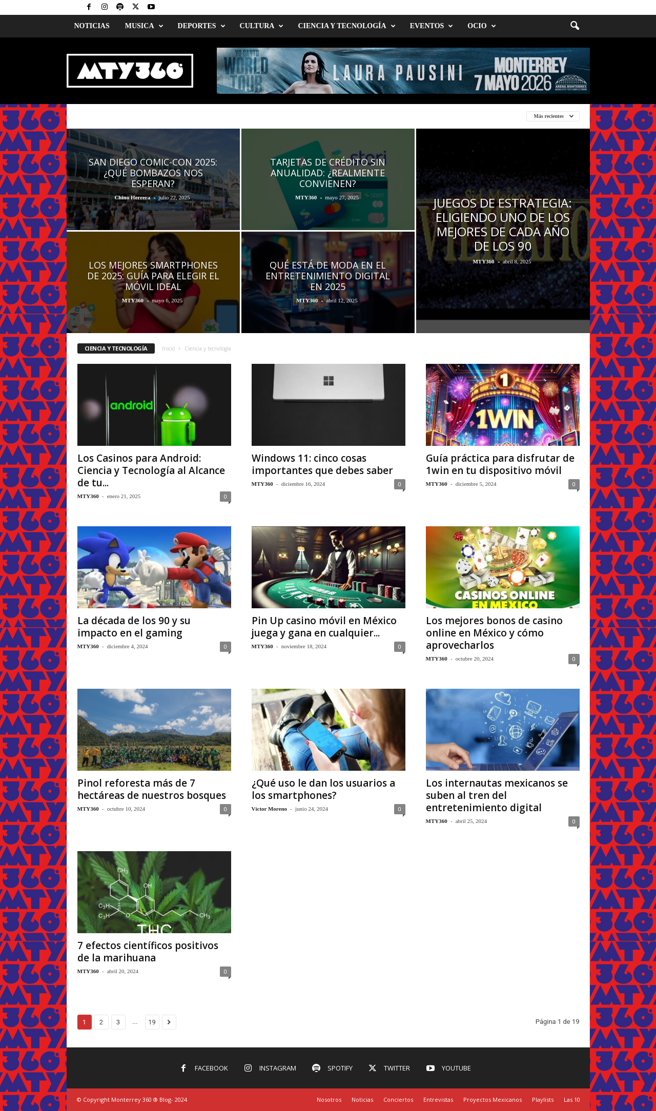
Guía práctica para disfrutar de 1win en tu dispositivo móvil (500, 464)
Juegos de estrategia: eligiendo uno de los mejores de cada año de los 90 (503, 224)
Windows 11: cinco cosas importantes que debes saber (322, 464)
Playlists (543, 1099)
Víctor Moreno (270, 809)
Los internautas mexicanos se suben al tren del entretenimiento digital (497, 795)
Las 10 (572, 1099)
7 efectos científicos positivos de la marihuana (147, 951)
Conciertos (398, 1099)
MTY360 (306, 197)
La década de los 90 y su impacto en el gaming (134, 627)
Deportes (201, 26)
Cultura (262, 26)
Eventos (432, 26)
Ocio (481, 26)
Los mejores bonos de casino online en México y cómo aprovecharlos (494, 633)
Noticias (92, 26)
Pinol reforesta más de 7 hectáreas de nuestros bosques (151, 789)
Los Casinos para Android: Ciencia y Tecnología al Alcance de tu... (151, 470)
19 (152, 1022)
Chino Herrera (132, 197)
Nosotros (329, 1099)
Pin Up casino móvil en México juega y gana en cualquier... (324, 627)
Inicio (168, 348)
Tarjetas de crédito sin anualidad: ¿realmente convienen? (327, 173)
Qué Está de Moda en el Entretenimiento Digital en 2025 (327, 276)
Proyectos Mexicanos (492, 1099)
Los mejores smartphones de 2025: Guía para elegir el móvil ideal (153, 276)
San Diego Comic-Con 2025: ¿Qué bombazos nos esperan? (153, 173)
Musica (144, 26)
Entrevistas (438, 1099)
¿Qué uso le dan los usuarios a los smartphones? (323, 789)
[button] (574, 26)
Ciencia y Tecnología (346, 26)
